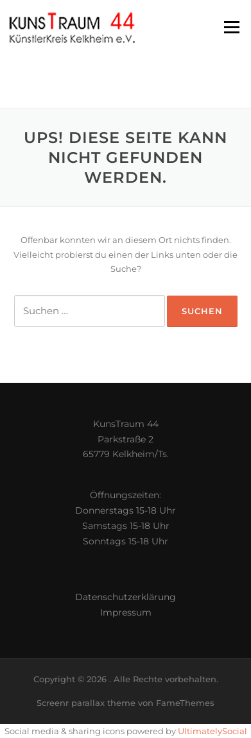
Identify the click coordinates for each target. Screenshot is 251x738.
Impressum (125, 612)
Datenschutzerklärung (125, 597)
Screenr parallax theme (86, 703)
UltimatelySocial (212, 731)
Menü (231, 27)
